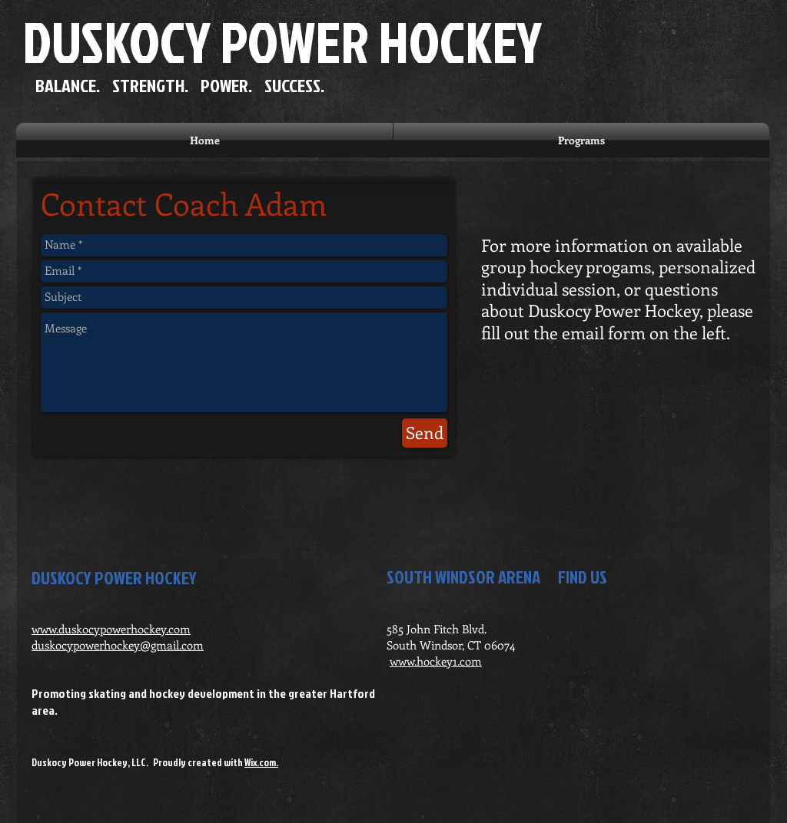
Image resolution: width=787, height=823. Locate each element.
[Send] (424, 433)
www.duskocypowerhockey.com (111, 628)
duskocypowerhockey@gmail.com (118, 645)
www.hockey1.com (436, 661)
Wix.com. (261, 762)
